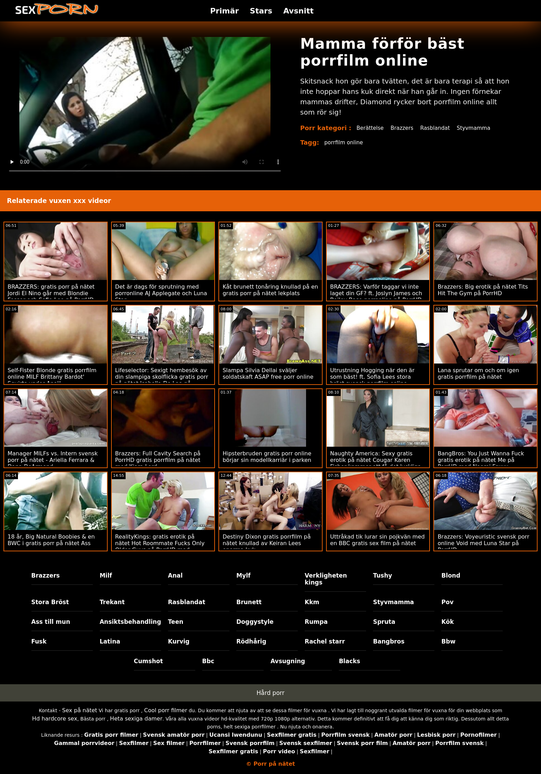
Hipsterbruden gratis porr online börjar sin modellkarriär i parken (267, 456)
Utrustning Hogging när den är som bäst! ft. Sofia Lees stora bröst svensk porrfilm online (372, 377)
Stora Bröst (50, 602)
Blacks (349, 661)
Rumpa (316, 621)
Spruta (384, 621)
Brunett (249, 602)
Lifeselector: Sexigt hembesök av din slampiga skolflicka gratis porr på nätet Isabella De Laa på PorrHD (161, 380)
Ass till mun (50, 621)
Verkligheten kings (326, 579)
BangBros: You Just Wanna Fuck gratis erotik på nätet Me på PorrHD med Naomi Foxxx (480, 460)
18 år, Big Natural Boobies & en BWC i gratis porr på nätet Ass (51, 539)
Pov (447, 602)
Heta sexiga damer (136, 718)
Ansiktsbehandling (130, 621)
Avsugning (287, 661)
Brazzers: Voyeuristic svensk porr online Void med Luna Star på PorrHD (483, 543)
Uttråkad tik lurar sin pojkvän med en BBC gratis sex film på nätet (377, 539)
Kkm (312, 602)
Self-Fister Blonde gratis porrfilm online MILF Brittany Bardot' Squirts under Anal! (52, 377)
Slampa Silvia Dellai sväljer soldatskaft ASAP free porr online (268, 373)
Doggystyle (255, 621)
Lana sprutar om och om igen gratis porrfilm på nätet (478, 373)
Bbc (208, 661)
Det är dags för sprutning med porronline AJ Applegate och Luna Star (161, 293)
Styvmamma (477, 128)
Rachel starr (325, 641)
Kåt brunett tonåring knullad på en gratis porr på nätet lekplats (270, 290)
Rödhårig (251, 641)
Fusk (39, 641)
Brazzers (404, 128)
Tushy (382, 575)
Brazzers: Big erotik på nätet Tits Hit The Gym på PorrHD (482, 290)
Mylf (243, 575)
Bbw (448, 641)
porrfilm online (344, 142)
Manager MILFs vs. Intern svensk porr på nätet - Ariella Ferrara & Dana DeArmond (53, 460)
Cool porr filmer (165, 710)
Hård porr (271, 692)
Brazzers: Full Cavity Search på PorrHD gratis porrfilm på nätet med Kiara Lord (158, 460)
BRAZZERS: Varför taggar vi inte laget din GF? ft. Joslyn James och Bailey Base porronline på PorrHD (376, 293)
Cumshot (148, 661)
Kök (447, 621)
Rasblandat (437, 128)
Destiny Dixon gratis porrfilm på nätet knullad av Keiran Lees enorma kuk (267, 543)
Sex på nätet (79, 710)
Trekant (112, 602)
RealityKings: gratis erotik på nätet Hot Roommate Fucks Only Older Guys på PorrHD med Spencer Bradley (160, 546)
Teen (176, 621)
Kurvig (178, 641)
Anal (175, 575)
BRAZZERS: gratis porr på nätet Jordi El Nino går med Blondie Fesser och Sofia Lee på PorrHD (51, 293)
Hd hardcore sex (54, 718)
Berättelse (370, 128)
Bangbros (388, 641)
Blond (450, 575)
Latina (110, 641)
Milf (106, 575)
